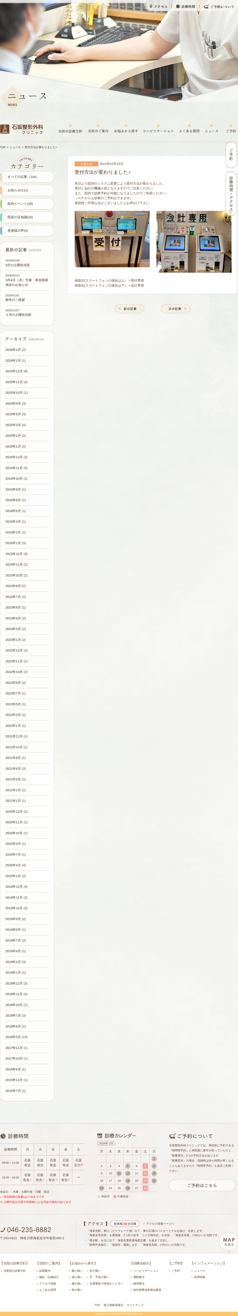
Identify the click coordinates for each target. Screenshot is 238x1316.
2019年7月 (13, 940)
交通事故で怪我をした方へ (106, 1283)
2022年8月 (13, 682)
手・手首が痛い (99, 1277)
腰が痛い (77, 1283)
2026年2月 (13, 349)
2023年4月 (13, 618)
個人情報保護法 (113, 1305)
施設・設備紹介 (49, 1277)
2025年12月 (14, 371)
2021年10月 (14, 747)
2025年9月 (13, 403)
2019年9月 (13, 919)
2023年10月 (14, 575)
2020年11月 (14, 822)
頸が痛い (77, 1289)
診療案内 (44, 1270)
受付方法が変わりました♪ (103, 172)
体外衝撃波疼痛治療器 (147, 1289)
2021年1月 (13, 800)
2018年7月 (13, 1015)
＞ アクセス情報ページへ (158, 1223)
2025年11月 (14, 382)
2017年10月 (14, 1058)
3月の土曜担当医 (17, 265)
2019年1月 (13, 972)
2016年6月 (13, 1069)
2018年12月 (14, 983)
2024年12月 (14, 457)
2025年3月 (13, 425)
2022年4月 (13, 715)
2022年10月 (14, 672)
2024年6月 (13, 511)
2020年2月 (13, 876)
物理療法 (139, 1283)
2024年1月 (13, 543)
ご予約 (175, 1270)
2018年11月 (14, 994)
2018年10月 (14, 1005)
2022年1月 (13, 725)
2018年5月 (13, 1037)
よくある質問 (47, 1289)
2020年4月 (13, 865)
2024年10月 (14, 478)
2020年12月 (14, 811)
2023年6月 (13, 607)
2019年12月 (14, 886)
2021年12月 (14, 736)
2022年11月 (14, 661)
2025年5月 (13, 414)
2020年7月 (13, 854)
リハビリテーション (146, 1270)
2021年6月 (13, 768)
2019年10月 (14, 908)
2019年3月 (13, 962)
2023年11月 (14, 564)
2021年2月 (13, 790)
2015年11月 (14, 1080)
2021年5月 (13, 779)
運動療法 (139, 1277)
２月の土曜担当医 (18, 315)
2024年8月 (13, 500)
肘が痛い (95, 1270)
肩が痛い (77, 1277)
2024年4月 (13, 521)
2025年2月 (13, 435)
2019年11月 (14, 897)
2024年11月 (14, 468)
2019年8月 (13, 929)
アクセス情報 (47, 1283)
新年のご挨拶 (15, 300)
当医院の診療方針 (14, 1270)
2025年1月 (13, 446)
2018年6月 (13, 1026)
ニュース (15, 147)
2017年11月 (14, 1048)
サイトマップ (135, 1305)
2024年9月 (13, 489)
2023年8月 (13, 586)
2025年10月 (14, 392)
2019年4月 (13, 951)
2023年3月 (13, 629)
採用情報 (199, 1277)
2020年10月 (14, 833)
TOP (3, 147)
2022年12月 (14, 650)
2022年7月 (13, 693)
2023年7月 (13, 597)
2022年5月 (13, 704)
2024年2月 (13, 532)
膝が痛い (77, 1270)
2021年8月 (13, 758)
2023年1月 (13, 640)
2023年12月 (14, 554)
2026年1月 (13, 360)
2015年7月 (13, 1091)
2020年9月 (13, 843)
